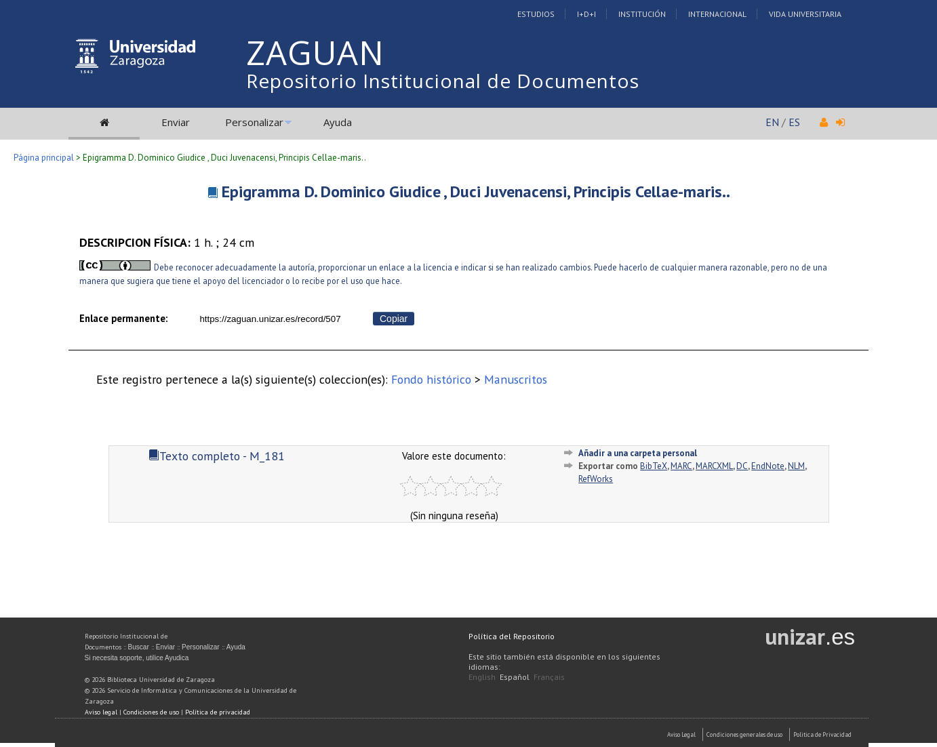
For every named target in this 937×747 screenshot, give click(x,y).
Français (549, 677)
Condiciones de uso (151, 712)
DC (742, 466)
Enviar (175, 122)
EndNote (767, 466)
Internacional (717, 14)
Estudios (536, 14)
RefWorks (595, 479)
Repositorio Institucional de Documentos (442, 81)
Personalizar (254, 122)
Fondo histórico (431, 379)
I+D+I (586, 14)
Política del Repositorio (511, 636)
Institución (642, 14)
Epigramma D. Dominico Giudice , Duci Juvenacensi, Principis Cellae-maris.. (476, 191)
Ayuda (337, 122)
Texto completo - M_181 (216, 455)
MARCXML (714, 466)
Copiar (393, 318)
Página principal (44, 157)
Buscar (138, 647)
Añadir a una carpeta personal (637, 453)
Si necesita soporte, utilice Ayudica (137, 658)
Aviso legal (101, 712)
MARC (681, 466)
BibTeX (653, 466)
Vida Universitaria (805, 14)
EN (772, 122)
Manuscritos (515, 379)
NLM (796, 466)
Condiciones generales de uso (744, 734)
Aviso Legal (681, 734)
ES (794, 122)
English (482, 677)
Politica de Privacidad (822, 734)
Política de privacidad (217, 712)
